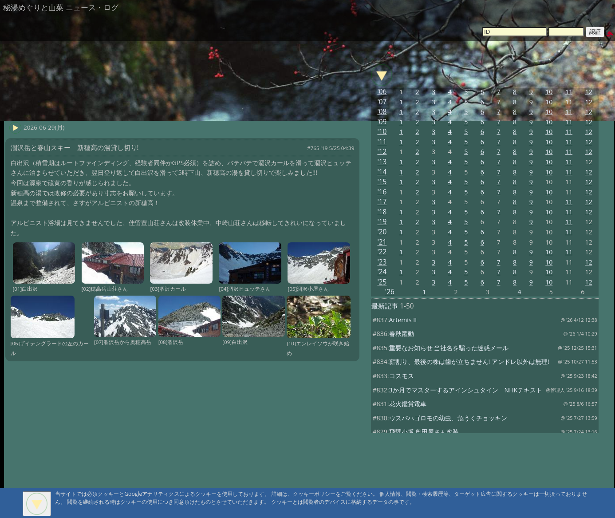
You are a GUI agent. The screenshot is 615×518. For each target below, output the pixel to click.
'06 (381, 91)
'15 (381, 181)
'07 (381, 102)
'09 (381, 122)
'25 (381, 282)
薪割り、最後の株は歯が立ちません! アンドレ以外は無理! (469, 361)
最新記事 (384, 306)
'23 (381, 262)
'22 (381, 252)
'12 (381, 151)
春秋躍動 (401, 333)
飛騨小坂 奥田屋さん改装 (424, 431)
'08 (381, 111)
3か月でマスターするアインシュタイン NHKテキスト (466, 390)
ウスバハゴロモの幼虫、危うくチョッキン (448, 418)
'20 (381, 232)
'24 (381, 272)
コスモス (401, 376)
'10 (381, 131)
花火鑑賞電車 (407, 403)
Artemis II (403, 320)
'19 (381, 221)
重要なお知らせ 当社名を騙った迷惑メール (449, 348)
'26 (389, 292)
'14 (381, 172)
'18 (381, 212)
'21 (381, 242)
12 (588, 91)
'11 (381, 141)
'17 (381, 201)
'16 (381, 192)
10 (548, 91)
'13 (381, 161)
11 (568, 91)
